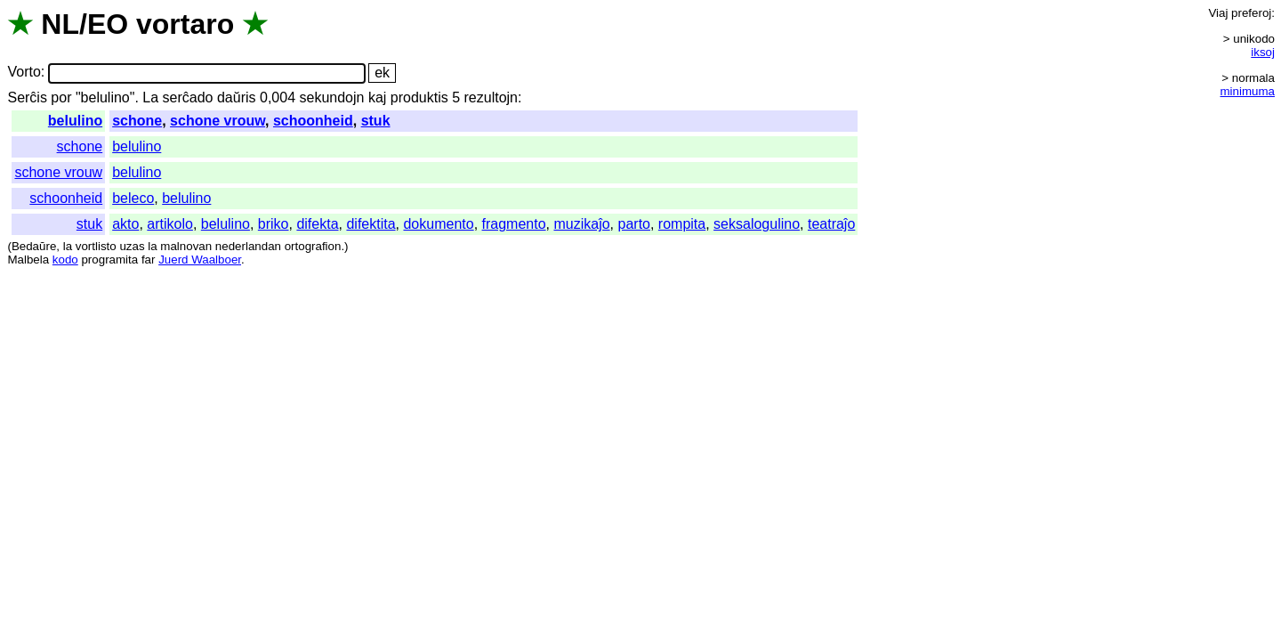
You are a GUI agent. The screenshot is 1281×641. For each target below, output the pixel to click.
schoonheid (313, 120)
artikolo (170, 223)
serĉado (188, 97)
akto (125, 223)
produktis (419, 97)
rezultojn (491, 97)
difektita (370, 223)
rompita (681, 223)
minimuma (1248, 91)
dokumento (438, 223)
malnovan (186, 246)
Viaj (1218, 13)
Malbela (28, 259)
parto (634, 223)
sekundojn (331, 97)
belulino (75, 120)
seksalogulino (756, 223)
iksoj (1263, 52)
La (150, 97)
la (67, 246)
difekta (317, 223)
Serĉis (26, 97)
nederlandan (248, 246)
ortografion (313, 246)
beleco (133, 198)
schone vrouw (217, 120)
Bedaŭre (34, 246)
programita (109, 259)
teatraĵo (831, 223)
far (148, 259)
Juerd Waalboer (199, 259)
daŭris (236, 97)
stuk (376, 120)
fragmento (514, 223)
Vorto (23, 72)
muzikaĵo (581, 223)
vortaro (185, 24)
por (61, 97)
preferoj (1251, 13)
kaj (377, 97)
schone (137, 120)
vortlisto (96, 246)
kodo (65, 259)
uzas (131, 246)
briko (273, 223)
